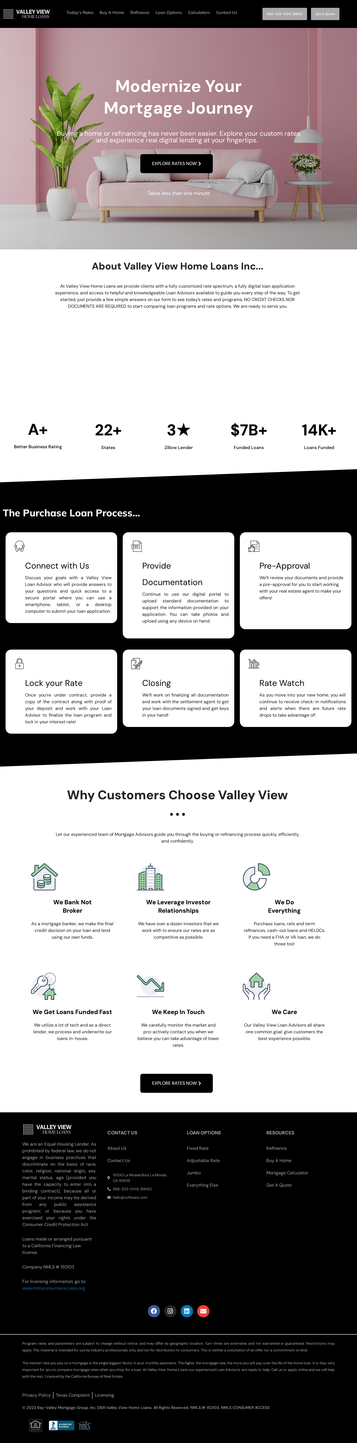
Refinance (139, 12)
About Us (116, 1148)
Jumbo (194, 1173)
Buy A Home (112, 12)
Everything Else (202, 1185)
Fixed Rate (198, 1148)
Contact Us (226, 12)
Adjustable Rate (203, 1160)
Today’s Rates (79, 12)
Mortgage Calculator (287, 1173)
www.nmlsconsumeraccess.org (53, 1288)
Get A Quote (279, 1185)
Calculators (199, 12)
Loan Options (169, 12)
